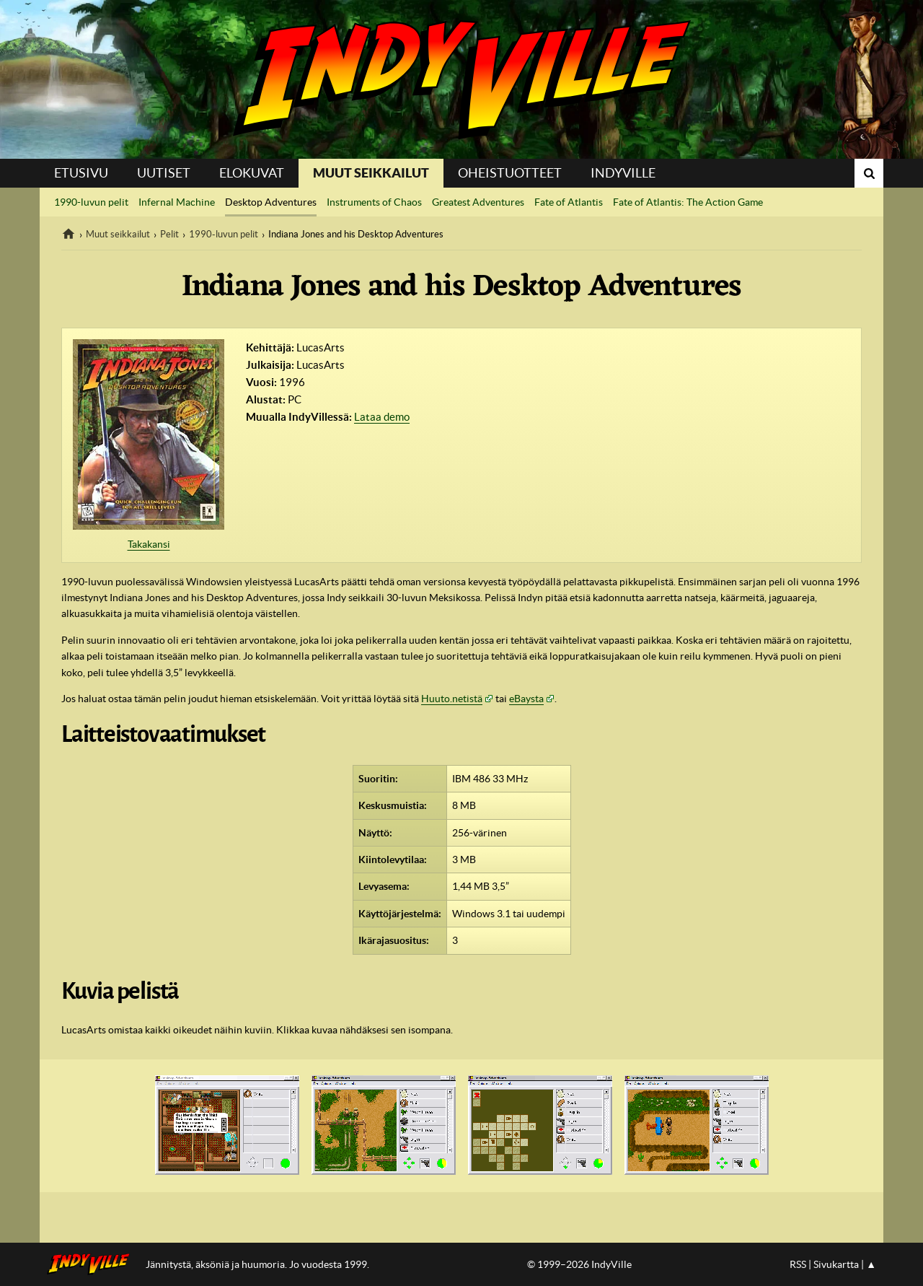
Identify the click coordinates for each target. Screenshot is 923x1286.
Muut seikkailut (371, 172)
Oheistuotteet (510, 172)
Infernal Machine (176, 202)
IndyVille (461, 79)
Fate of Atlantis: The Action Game (688, 202)
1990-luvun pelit (91, 202)
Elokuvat (251, 172)
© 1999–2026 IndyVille (579, 1264)
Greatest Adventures (478, 202)
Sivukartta (836, 1264)
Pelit (169, 234)
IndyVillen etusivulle (92, 1264)
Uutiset (163, 172)
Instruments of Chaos (374, 202)
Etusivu (81, 172)
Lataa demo (382, 417)
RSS (798, 1264)
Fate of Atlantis (568, 202)
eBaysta (526, 698)
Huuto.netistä (451, 698)
